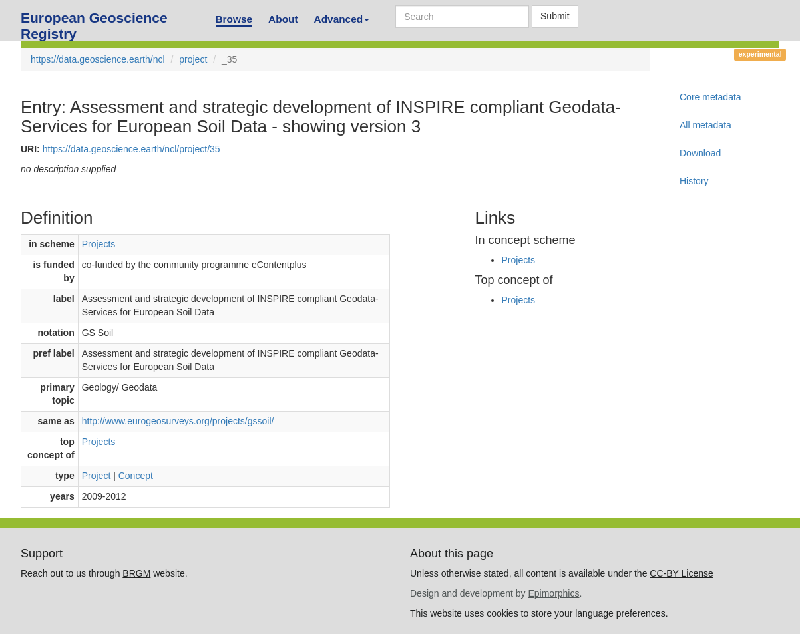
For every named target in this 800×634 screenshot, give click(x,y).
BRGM (136, 573)
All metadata (705, 125)
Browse (234, 19)
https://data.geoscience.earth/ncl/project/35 (131, 149)
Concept (135, 475)
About (283, 19)
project (193, 59)
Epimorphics (553, 593)
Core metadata (710, 97)
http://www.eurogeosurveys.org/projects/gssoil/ (178, 421)
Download (700, 153)
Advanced (342, 19)
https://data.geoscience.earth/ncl (98, 59)
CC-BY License (681, 573)
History (694, 181)
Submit (555, 16)
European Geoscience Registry (94, 21)
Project (96, 475)
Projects (99, 244)
